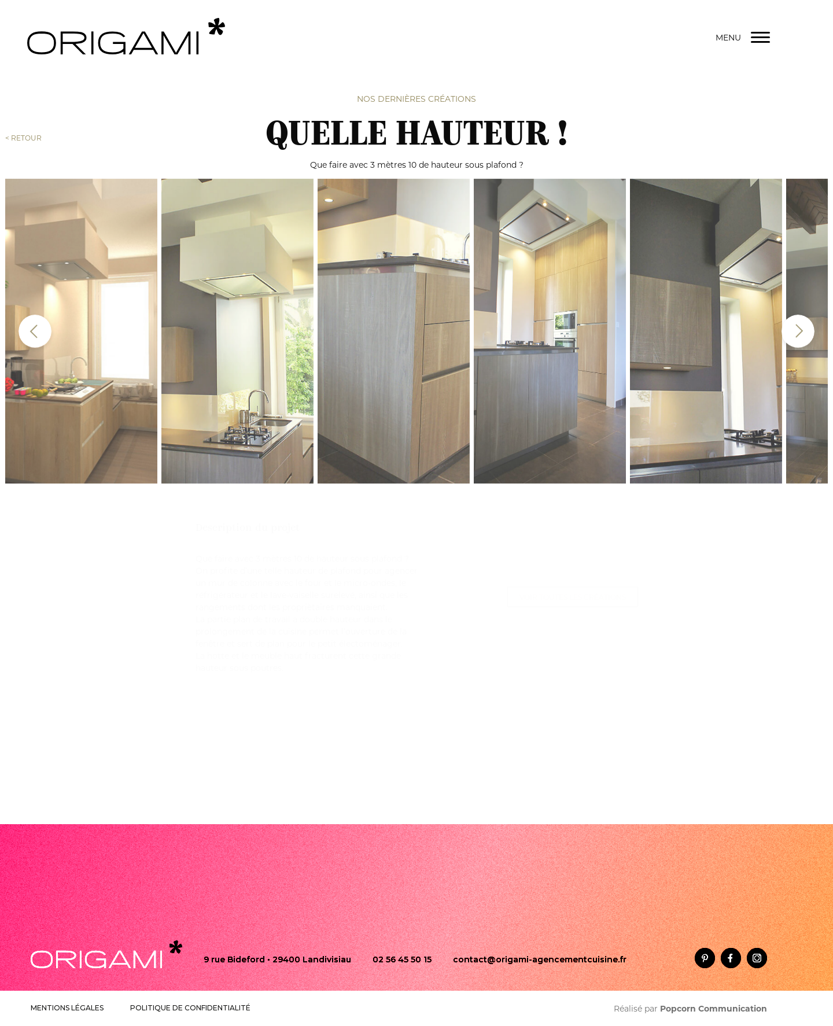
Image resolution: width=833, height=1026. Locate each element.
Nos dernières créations (416, 98)
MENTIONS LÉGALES (67, 1007)
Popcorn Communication (713, 1008)
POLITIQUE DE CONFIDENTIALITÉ (190, 1007)
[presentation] (35, 327)
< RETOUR (23, 136)
